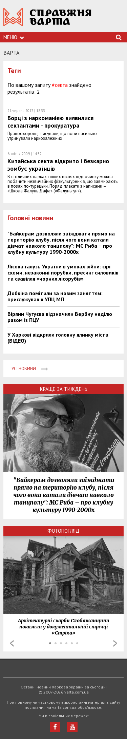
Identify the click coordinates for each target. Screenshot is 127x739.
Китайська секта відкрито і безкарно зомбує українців (58, 164)
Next (115, 643)
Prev (12, 643)
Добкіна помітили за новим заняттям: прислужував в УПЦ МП (55, 296)
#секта (60, 84)
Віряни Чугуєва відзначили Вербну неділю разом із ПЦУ (59, 316)
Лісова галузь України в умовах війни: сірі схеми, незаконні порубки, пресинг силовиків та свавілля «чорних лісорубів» (63, 272)
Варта (11, 52)
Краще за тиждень (63, 389)
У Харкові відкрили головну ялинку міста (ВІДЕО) (57, 337)
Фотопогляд (63, 531)
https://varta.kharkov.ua (47, 20)
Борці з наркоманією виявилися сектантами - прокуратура (50, 121)
